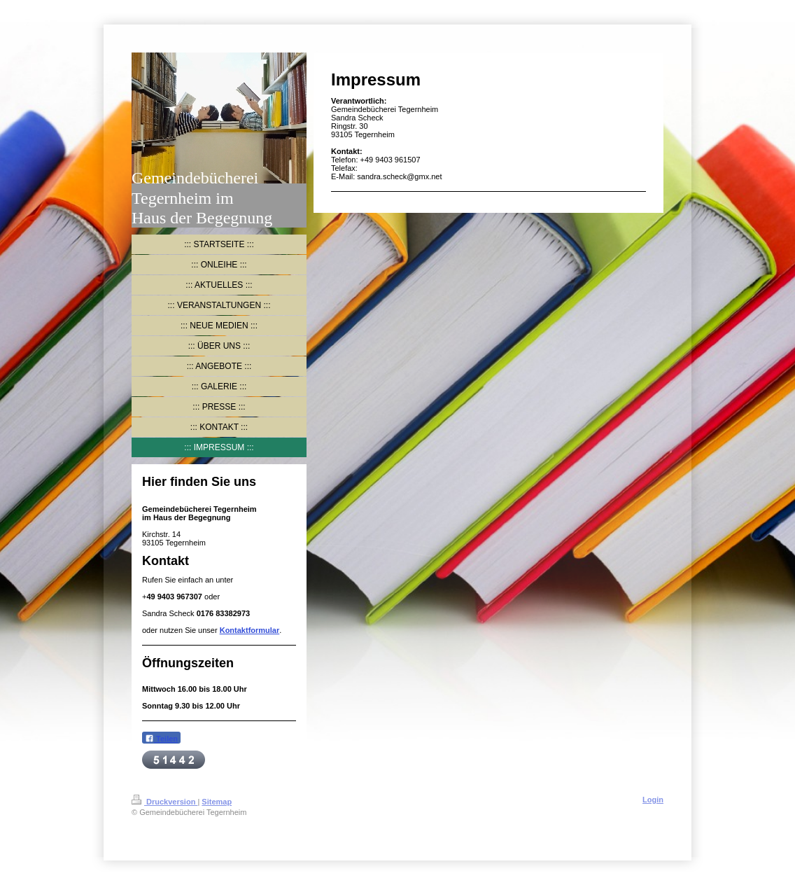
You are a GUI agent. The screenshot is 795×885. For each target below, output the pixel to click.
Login (652, 799)
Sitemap (217, 801)
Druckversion (164, 801)
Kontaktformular (250, 630)
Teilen (161, 738)
